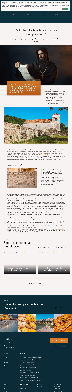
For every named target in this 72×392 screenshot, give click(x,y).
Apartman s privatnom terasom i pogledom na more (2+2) (31, 379)
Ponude (5, 361)
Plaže (5, 387)
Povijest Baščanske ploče (43, 158)
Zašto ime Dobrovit (58, 387)
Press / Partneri (57, 388)
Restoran (5, 359)
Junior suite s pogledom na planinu (27, 363)
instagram (58, 308)
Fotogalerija (39, 387)
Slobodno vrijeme (7, 364)
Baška (5, 388)
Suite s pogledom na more (25, 371)
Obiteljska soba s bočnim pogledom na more (29, 367)
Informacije (6, 366)
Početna (5, 356)
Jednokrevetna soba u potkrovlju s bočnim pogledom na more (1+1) (33, 358)
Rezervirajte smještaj (59, 340)
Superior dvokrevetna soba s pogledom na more (30, 364)
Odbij (64, 9)
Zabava (21, 390)
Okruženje (6, 363)
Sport (21, 387)
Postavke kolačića (5, 9)
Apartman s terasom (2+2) (25, 369)
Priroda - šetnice (23, 388)
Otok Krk (5, 390)
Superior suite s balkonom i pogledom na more (29, 372)
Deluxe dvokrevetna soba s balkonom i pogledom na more (32, 366)
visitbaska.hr (59, 233)
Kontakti (5, 367)
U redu (67, 9)
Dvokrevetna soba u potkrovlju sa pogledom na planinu (31, 356)
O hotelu (5, 358)
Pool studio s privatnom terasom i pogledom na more (31, 374)
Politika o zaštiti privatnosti (59, 390)
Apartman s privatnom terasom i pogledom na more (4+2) (31, 381)
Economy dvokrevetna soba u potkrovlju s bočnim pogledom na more (34, 359)
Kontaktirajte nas (59, 346)
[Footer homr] (8, 339)
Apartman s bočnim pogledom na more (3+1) (29, 376)
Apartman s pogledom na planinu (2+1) (28, 361)
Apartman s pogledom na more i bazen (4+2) (29, 377)
